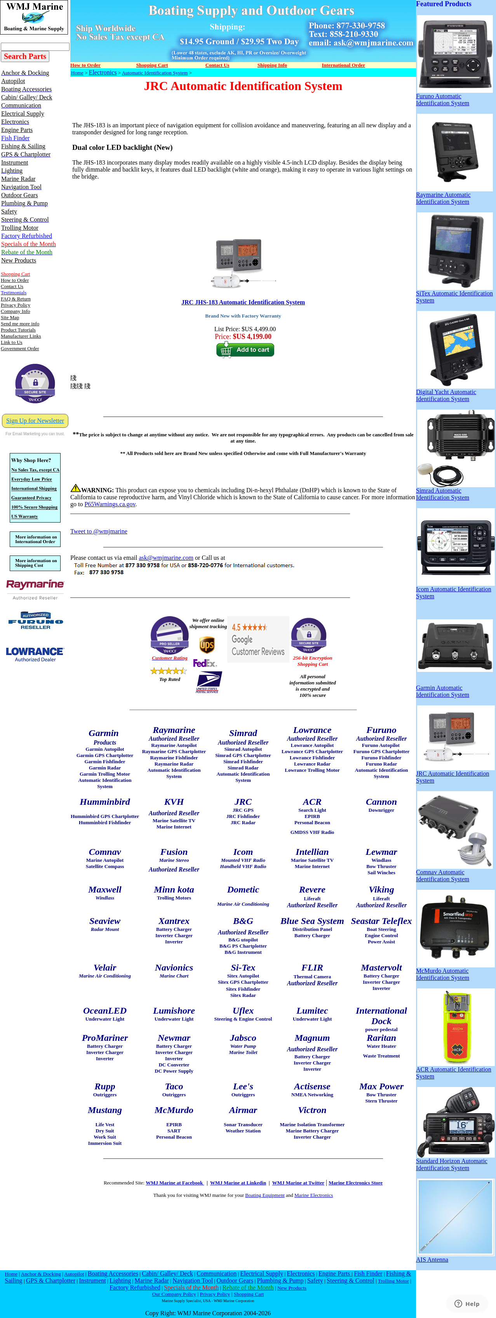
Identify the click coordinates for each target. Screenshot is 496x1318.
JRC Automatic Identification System (455, 774)
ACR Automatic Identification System (455, 1070)
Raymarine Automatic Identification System (454, 195)
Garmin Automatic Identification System (454, 688)
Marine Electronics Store (356, 1183)
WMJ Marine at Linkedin (238, 1183)
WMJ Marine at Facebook (175, 1183)
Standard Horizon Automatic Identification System (455, 1161)
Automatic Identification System (155, 73)
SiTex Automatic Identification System (454, 294)
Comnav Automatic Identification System (454, 872)
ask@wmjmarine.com (166, 557)
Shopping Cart (249, 1294)
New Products (291, 1288)
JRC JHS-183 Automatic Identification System (243, 302)
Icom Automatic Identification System (455, 589)
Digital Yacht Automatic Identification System (455, 392)
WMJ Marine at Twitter (298, 1183)
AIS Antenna (455, 1257)
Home (77, 73)
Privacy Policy (215, 1294)
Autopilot (74, 1274)
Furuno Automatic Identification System (454, 96)
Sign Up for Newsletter (35, 420)
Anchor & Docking (41, 1274)
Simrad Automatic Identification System (455, 491)
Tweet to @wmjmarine (98, 531)
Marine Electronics (313, 1195)
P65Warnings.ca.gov (109, 504)
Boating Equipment (264, 1195)
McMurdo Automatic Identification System (455, 971)
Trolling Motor (393, 1281)
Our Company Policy (174, 1294)
